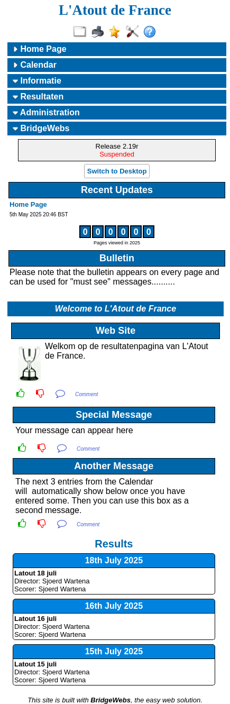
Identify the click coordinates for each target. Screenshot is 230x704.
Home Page (40, 48)
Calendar (35, 64)
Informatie (37, 80)
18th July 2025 (114, 560)
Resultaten (38, 96)
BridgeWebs (41, 128)
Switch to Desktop (117, 171)
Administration (46, 112)
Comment (86, 394)
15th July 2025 (114, 651)
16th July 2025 (114, 605)
